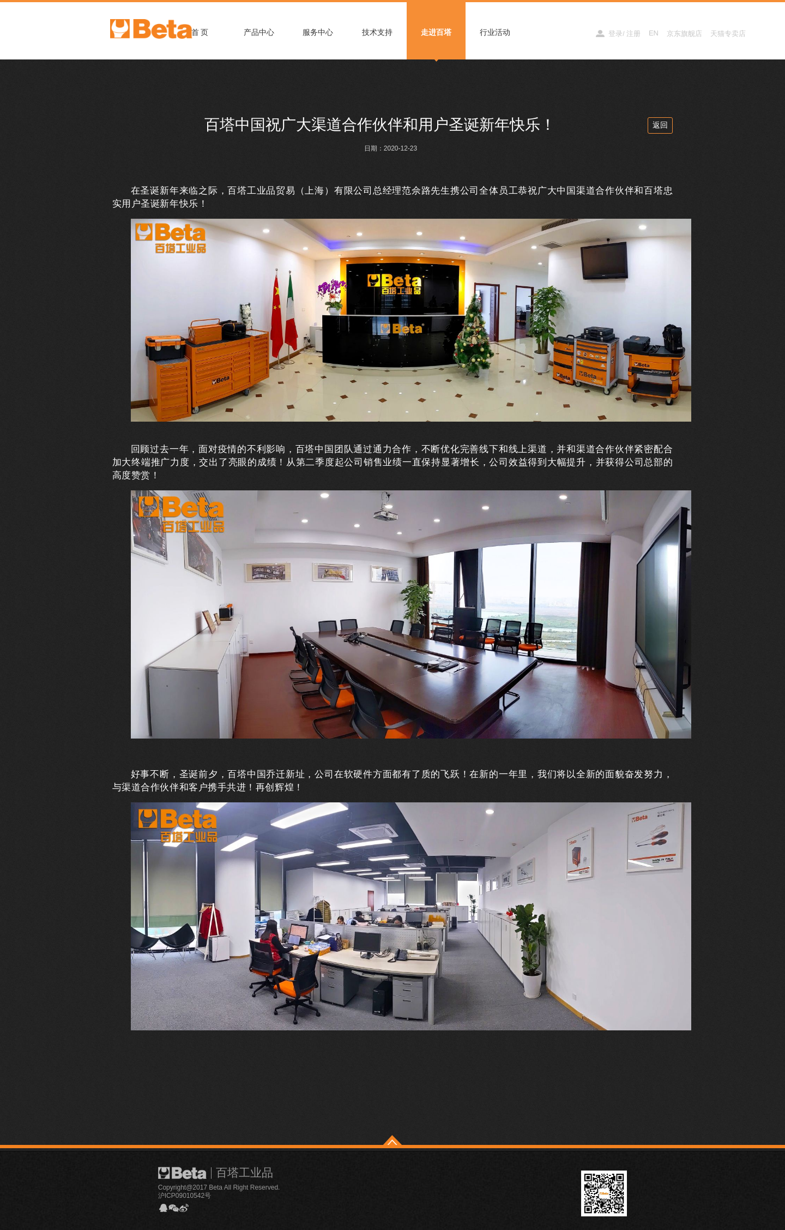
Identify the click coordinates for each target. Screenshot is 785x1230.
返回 (660, 125)
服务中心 (318, 32)
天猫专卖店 (728, 33)
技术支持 (377, 32)
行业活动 (495, 32)
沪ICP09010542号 (184, 1195)
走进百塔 (436, 32)
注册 (633, 33)
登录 (615, 33)
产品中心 (259, 32)
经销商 (575, 33)
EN (654, 33)
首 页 (200, 32)
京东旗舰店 (684, 33)
